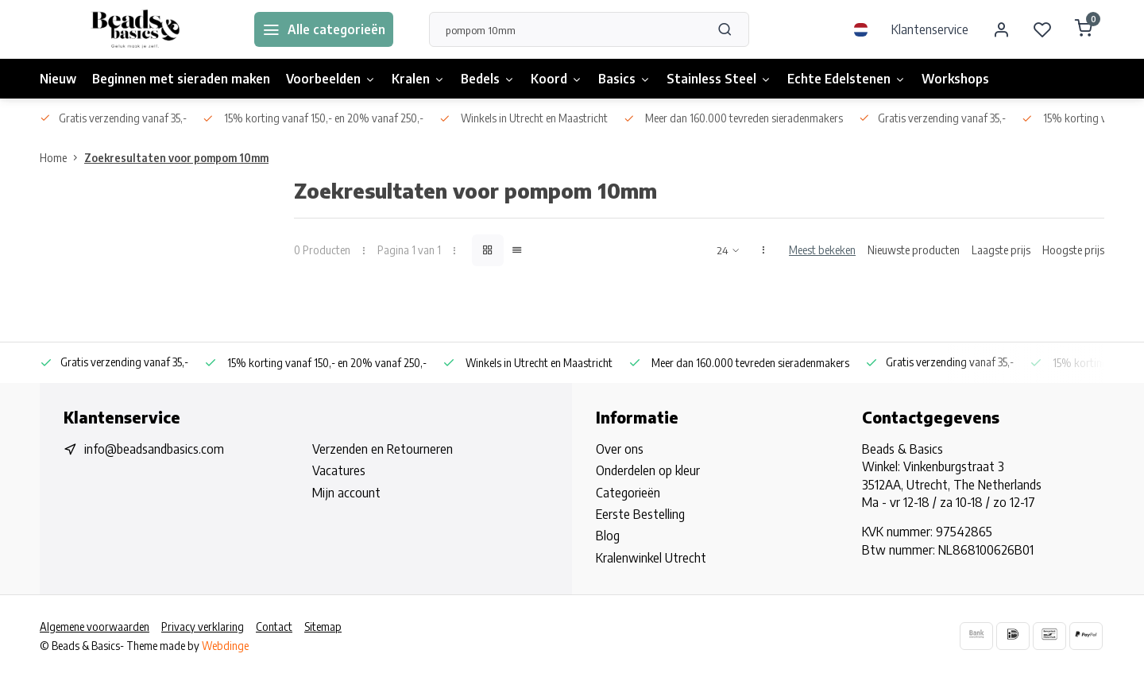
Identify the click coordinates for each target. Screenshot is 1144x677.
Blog (608, 536)
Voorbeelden (331, 79)
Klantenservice (929, 29)
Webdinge (225, 645)
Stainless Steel (719, 79)
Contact (274, 626)
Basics (624, 79)
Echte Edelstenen (846, 79)
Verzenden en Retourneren (382, 449)
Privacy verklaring (202, 626)
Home (62, 157)
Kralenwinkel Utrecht (651, 558)
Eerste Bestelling (640, 514)
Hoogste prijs (1073, 250)
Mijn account (346, 493)
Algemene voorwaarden (94, 626)
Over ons (620, 449)
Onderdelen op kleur (648, 470)
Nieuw (58, 79)
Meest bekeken (822, 250)
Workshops (955, 79)
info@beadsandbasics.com (154, 449)
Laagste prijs (1001, 250)
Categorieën (628, 493)
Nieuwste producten (914, 250)
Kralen (418, 79)
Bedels (488, 79)
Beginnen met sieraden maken (181, 79)
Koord (556, 79)
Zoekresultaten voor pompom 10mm (176, 157)
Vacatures (338, 470)
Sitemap (323, 626)
